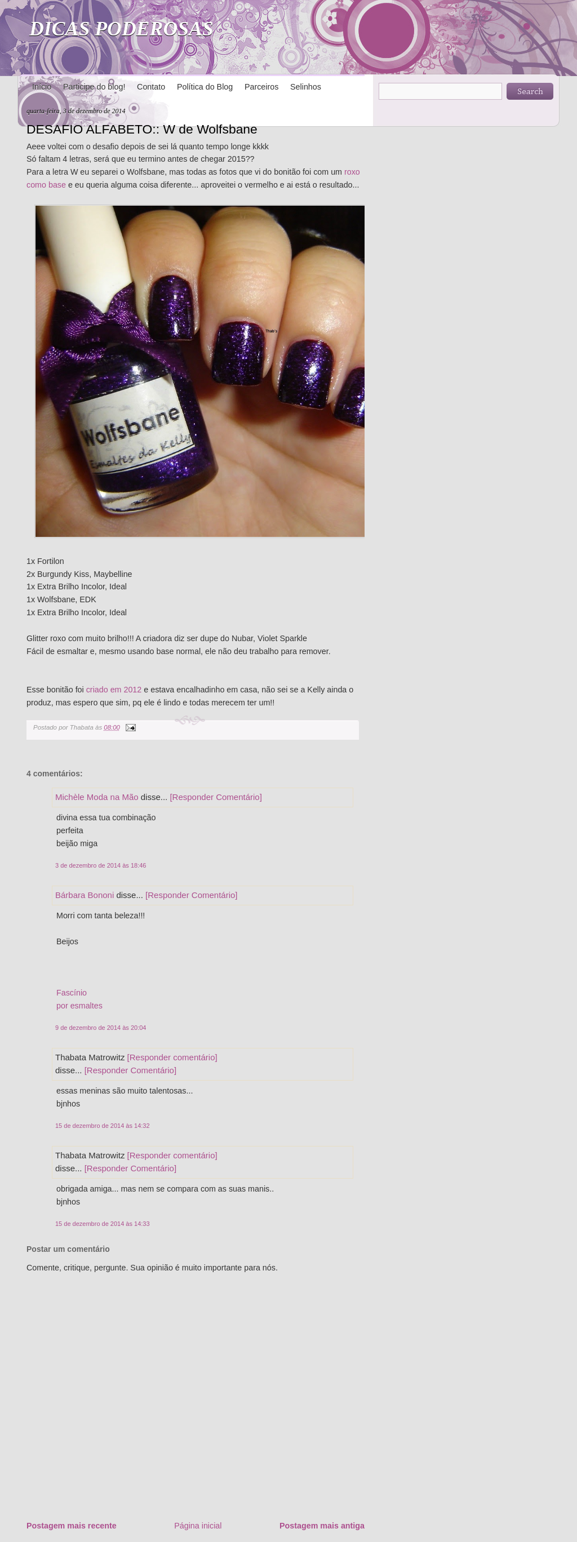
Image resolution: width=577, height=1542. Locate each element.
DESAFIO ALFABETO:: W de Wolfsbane (142, 129)
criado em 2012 (114, 689)
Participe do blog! (94, 86)
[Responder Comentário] (215, 797)
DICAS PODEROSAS (121, 28)
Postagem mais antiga (322, 1525)
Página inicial (197, 1525)
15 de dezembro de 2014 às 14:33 (102, 1223)
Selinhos (305, 86)
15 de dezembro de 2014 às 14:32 (102, 1125)
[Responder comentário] (172, 1057)
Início (41, 86)
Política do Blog (205, 86)
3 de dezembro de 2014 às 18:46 (100, 865)
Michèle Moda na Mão (97, 797)
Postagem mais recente (71, 1525)
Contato (151, 86)
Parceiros (261, 86)
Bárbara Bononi (84, 895)
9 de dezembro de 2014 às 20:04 (100, 1027)
